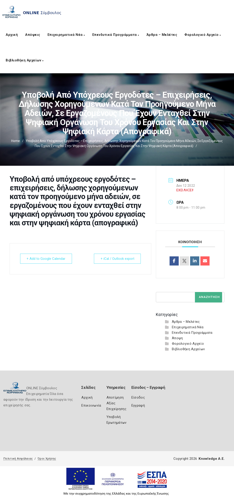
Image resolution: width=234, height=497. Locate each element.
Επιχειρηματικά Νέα (66, 35)
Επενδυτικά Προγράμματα (115, 35)
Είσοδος (138, 397)
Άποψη (177, 338)
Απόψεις (32, 35)
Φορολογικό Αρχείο (202, 35)
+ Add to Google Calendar (46, 259)
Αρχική (12, 35)
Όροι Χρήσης (47, 458)
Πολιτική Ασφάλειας (18, 458)
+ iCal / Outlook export (117, 259)
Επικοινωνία (91, 405)
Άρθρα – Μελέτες (161, 35)
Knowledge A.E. (212, 459)
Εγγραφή (138, 405)
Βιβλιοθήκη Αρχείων (24, 60)
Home (15, 141)
